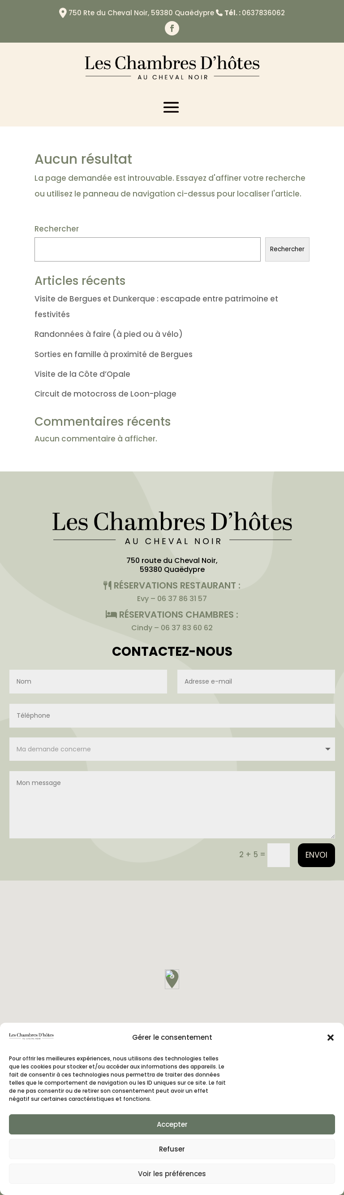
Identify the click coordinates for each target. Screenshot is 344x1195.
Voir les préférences (172, 1173)
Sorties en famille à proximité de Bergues (113, 354)
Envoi (316, 855)
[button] (330, 1037)
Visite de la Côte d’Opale (82, 374)
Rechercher (56, 228)
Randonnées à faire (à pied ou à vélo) (108, 334)
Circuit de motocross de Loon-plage (105, 393)
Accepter (172, 1124)
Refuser (172, 1149)
